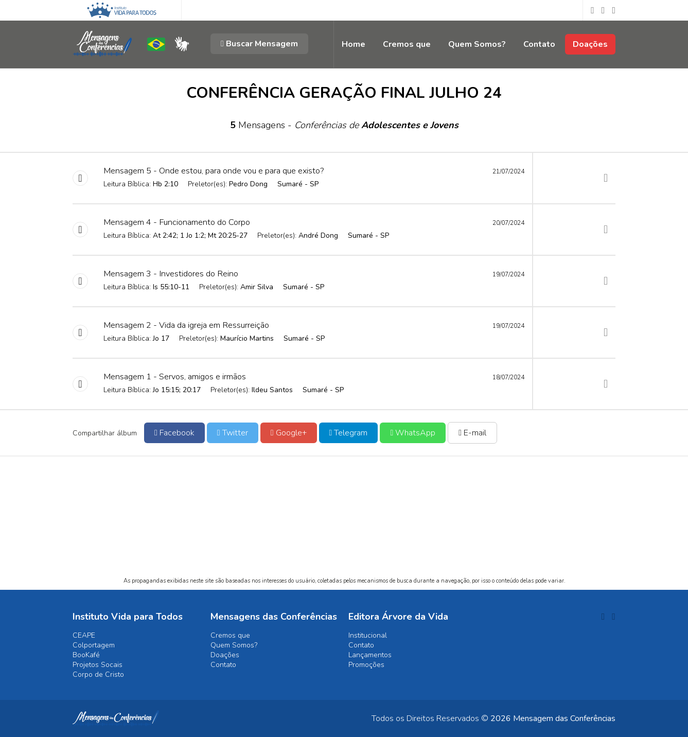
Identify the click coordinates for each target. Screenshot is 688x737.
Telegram (348, 432)
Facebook (174, 432)
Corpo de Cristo (98, 674)
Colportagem (94, 645)
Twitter (232, 432)
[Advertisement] (344, 525)
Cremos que (407, 44)
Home (353, 44)
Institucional (367, 635)
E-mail (472, 432)
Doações (590, 44)
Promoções (366, 665)
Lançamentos (370, 655)
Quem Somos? (477, 44)
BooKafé (86, 655)
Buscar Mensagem (259, 43)
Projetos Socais (97, 665)
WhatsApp (412, 432)
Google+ (289, 432)
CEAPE (84, 635)
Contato (539, 44)
